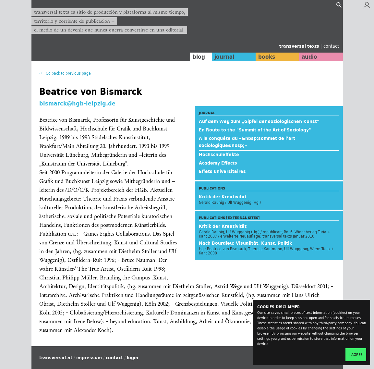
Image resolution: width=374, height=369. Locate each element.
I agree (355, 354)
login (132, 357)
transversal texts (299, 46)
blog (199, 57)
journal (224, 57)
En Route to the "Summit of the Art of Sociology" (255, 129)
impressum (89, 357)
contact (331, 46)
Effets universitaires (222, 171)
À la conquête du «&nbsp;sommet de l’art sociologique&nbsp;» (247, 142)
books (266, 57)
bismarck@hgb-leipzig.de (77, 103)
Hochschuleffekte (219, 154)
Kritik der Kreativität (223, 196)
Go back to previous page (68, 73)
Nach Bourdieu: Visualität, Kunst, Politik (245, 243)
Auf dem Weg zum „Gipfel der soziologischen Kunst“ (259, 121)
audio (309, 57)
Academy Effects (218, 162)
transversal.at (55, 357)
